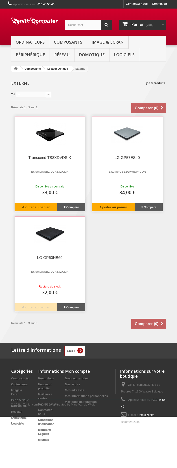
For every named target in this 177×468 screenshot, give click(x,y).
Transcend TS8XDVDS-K (49, 158)
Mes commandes (77, 378)
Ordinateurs (30, 42)
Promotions (46, 378)
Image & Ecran (108, 42)
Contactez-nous (137, 3)
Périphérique (30, 54)
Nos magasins (48, 404)
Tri (13, 94)
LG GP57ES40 (127, 158)
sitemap (43, 439)
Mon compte (77, 371)
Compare (72, 207)
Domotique (92, 54)
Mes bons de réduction (81, 401)
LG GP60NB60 (49, 258)
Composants (68, 42)
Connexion (159, 3)
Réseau (62, 54)
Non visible (19, 406)
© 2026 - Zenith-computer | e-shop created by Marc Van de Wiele (53, 455)
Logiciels (124, 54)
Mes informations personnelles (86, 396)
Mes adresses (74, 390)
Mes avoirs (72, 384)
